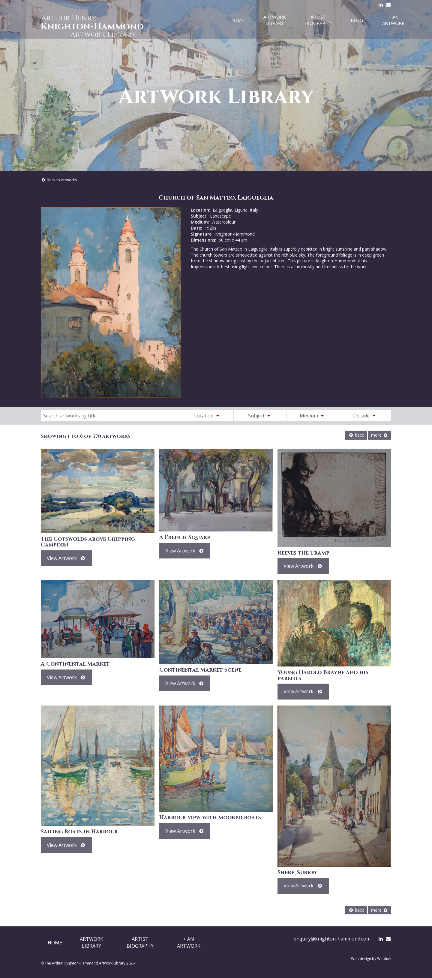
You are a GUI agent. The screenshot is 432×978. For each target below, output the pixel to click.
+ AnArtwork (188, 942)
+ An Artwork (393, 20)
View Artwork (66, 558)
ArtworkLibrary (91, 942)
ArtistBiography (140, 942)
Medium (313, 415)
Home (237, 20)
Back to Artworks (59, 179)
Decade (365, 415)
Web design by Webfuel (371, 958)
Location (207, 415)
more (379, 435)
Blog (357, 20)
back (356, 435)
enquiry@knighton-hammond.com (332, 938)
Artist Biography (318, 20)
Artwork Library (274, 20)
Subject (260, 415)
